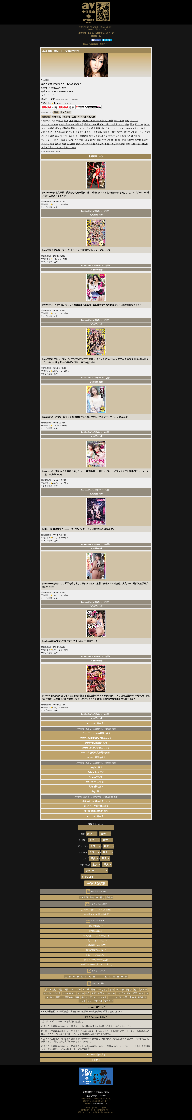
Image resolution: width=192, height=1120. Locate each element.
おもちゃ (139, 132)
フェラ (121, 124)
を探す (96, 772)
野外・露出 (59, 140)
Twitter (102, 1096)
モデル (111, 993)
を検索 (96, 806)
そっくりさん (69, 993)
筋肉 (111, 989)
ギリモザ (106, 140)
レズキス (134, 120)
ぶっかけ (58, 147)
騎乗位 (66, 124)
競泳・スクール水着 (85, 144)
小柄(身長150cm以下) (96, 945)
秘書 (52, 144)
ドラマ (147, 132)
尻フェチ (139, 124)
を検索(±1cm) (96, 801)
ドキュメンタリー (49, 124)
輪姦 (64, 144)
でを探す (96, 738)
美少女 (58, 144)
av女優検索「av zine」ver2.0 (96, 1092)
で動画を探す (95, 757)
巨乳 (71, 120)
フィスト (117, 136)
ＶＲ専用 (83, 897)
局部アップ (129, 132)
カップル (99, 144)
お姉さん (45, 132)
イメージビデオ (94, 1001)
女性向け (108, 1001)
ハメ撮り (100, 897)
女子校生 (112, 132)
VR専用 (66, 117)
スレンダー (74, 136)
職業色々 (126, 136)
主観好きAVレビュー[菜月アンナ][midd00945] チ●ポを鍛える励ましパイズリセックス (91, 1026)
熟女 (66, 120)
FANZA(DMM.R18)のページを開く (96, 211)
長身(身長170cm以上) (96, 950)
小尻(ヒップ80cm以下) (96, 955)
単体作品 (56, 117)
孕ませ (84, 997)
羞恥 (100, 132)
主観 (74, 117)
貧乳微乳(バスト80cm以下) (96, 936)
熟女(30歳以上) (96, 931)
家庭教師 (84, 136)
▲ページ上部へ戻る (96, 723)
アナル (113, 128)
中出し (147, 124)
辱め (127, 120)
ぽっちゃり (102, 989)
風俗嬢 (109, 897)
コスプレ (70, 140)
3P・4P (98, 120)
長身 (93, 989)
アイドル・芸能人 (52, 993)
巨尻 (99, 140)
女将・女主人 (47, 147)
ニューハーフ (114, 997)
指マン (120, 132)
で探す (96, 733)
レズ (61, 120)
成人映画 (135, 136)
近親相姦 (66, 128)
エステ (104, 136)
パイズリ (45, 144)
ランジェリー (47, 140)
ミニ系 (86, 989)
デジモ (71, 132)
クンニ (44, 128)
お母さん (102, 993)
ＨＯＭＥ (96, 1060)
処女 (136, 989)
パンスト (45, 136)
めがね (138, 140)
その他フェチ (88, 120)
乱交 (127, 124)
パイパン (64, 136)
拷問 (94, 140)
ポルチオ (105, 128)
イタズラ (79, 132)
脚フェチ (93, 136)
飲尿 (93, 128)
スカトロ (121, 128)
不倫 (107, 144)
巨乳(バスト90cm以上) (96, 940)
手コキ (109, 124)
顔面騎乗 (63, 132)
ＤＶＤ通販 (65, 112)
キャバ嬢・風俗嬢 (86, 117)
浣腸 (105, 132)
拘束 (115, 124)
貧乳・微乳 (50, 989)
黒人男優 (71, 144)
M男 (81, 124)
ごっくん (54, 132)
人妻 (61, 124)
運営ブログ (92, 1096)
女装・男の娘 (141, 144)
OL (99, 136)
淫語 (52, 136)
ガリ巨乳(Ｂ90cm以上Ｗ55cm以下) (96, 964)
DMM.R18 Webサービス (99, 1103)
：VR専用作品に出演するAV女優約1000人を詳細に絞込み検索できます (81, 1011)
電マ (132, 124)
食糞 (95, 132)
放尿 (98, 128)
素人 (57, 136)
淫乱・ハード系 (91, 124)
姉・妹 (114, 140)
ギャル (102, 124)
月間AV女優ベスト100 (96, 909)
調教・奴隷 (107, 120)
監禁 (123, 144)
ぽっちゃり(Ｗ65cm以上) (96, 960)
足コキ (145, 140)
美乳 (118, 144)
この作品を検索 (96, 215)
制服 (143, 128)
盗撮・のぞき (69, 147)
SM (79, 120)
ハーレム (50, 997)
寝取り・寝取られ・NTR (68, 997)
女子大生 (122, 140)
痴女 (76, 120)
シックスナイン (133, 128)
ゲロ (128, 144)
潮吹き (58, 128)
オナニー (88, 132)
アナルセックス (83, 128)
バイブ (112, 144)
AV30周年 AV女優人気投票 (96, 914)
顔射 (73, 128)
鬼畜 (133, 144)
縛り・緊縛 (119, 120)
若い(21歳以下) (96, 926)
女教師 (51, 128)
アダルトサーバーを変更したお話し (66, 1021)
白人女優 (102, 997)
